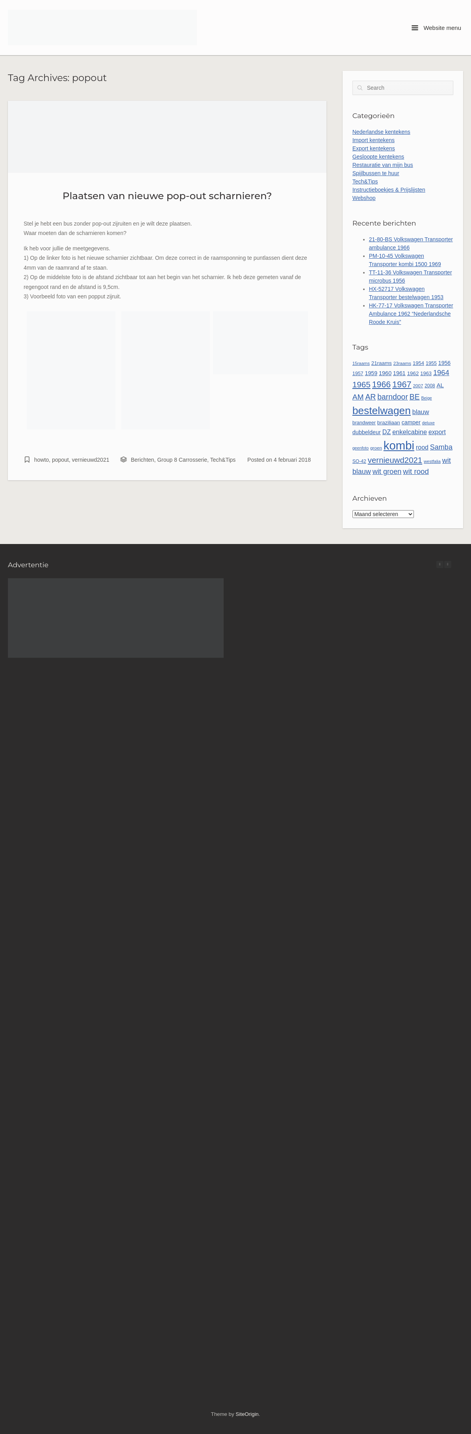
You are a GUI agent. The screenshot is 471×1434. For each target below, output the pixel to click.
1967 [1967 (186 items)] (402, 384)
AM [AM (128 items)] (358, 397)
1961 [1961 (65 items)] (399, 373)
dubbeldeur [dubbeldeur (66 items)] (366, 432)
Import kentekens (373, 140)
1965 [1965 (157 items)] (361, 384)
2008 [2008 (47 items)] (430, 386)
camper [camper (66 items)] (411, 422)
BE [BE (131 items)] (415, 396)
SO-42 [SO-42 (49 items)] (359, 461)
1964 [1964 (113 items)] (441, 372)
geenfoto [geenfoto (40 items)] (360, 448)
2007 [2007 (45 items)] (418, 385)
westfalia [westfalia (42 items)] (432, 461)
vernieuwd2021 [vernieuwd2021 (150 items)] (395, 460)
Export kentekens (373, 148)
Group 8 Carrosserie (182, 460)
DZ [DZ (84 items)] (386, 431)
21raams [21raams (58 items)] (381, 363)
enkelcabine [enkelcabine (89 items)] (409, 431)
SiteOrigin (247, 1414)
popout (60, 460)
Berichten (142, 460)
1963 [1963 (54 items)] (426, 373)
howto (41, 460)
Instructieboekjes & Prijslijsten (388, 190)
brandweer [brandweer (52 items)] (364, 423)
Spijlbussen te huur (375, 173)
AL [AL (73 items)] (440, 385)
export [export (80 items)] (437, 432)
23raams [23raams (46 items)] (402, 363)
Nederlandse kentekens (381, 132)
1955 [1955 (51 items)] (431, 363)
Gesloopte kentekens (378, 157)
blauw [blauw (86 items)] (420, 411)
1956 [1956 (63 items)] (444, 363)
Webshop (364, 198)
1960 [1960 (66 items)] (385, 373)
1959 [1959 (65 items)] (371, 373)
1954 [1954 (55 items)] (418, 363)
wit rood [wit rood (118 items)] (416, 471)
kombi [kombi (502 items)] (399, 445)
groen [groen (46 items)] (376, 447)
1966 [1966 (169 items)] (381, 384)
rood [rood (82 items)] (422, 447)
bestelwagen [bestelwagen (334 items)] (381, 410)
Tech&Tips (223, 460)
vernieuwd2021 (90, 460)
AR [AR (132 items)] (370, 396)
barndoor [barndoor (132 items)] (392, 396)
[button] (447, 564)
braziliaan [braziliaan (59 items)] (388, 423)
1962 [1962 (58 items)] (413, 373)
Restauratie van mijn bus (382, 165)
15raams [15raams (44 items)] (361, 363)
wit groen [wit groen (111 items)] (387, 472)
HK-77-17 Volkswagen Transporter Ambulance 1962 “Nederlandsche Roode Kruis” (411, 313)
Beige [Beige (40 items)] (426, 398)
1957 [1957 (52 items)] (357, 373)
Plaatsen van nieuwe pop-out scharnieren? (167, 196)
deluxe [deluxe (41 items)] (428, 422)
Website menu (436, 27)
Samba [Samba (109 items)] (441, 447)
